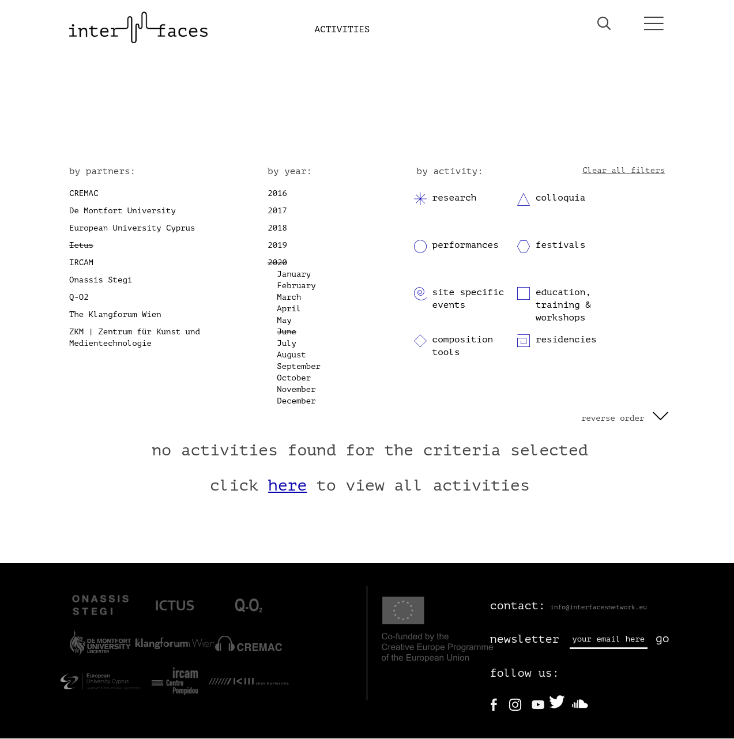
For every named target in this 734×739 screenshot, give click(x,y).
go (662, 639)
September (299, 367)
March (289, 297)
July (286, 344)
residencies (566, 340)
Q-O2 (79, 297)
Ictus (81, 246)
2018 (277, 228)
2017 (277, 211)
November (296, 390)
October (294, 378)
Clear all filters (623, 171)
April (289, 309)
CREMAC (83, 194)
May (284, 320)
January (294, 274)
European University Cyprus (132, 228)
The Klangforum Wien (115, 315)
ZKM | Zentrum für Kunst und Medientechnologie (134, 338)
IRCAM (81, 263)
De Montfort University (122, 211)
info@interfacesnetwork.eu (598, 608)
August (291, 355)
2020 (277, 263)
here (287, 486)
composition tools (463, 346)
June (286, 332)
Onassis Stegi (100, 280)
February (296, 286)
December (296, 401)
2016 (277, 194)
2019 (277, 246)
